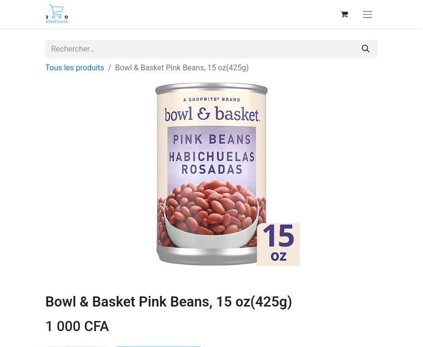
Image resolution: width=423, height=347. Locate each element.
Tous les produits (74, 67)
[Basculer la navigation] (367, 14)
